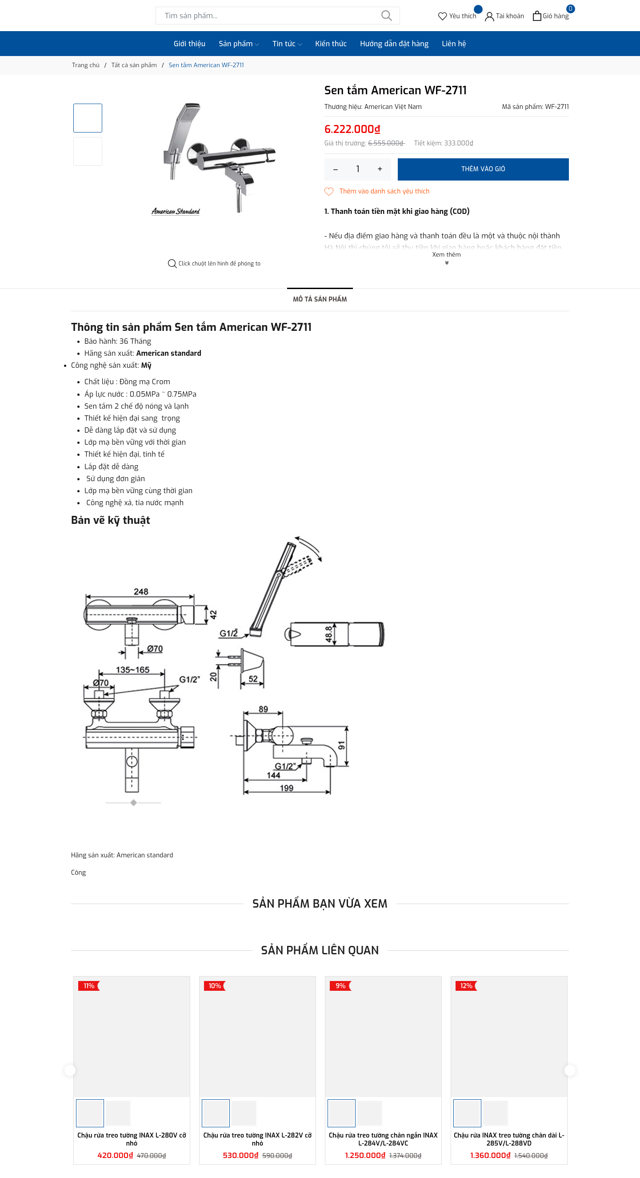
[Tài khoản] (504, 15)
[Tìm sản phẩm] (278, 15)
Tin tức (287, 44)
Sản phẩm (239, 44)
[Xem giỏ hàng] (551, 16)
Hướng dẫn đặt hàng (394, 43)
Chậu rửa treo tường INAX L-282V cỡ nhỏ (258, 1139)
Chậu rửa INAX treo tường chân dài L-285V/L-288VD (509, 1139)
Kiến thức (331, 43)
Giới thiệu (190, 43)
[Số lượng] (358, 169)
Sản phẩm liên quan (320, 950)
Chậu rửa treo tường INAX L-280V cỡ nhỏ (131, 1139)
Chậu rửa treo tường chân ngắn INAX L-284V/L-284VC (383, 1139)
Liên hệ (454, 43)
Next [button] (570, 1070)
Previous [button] (70, 1070)
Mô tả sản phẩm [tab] (320, 299)
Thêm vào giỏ (483, 169)
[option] (214, 154)
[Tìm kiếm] (386, 15)
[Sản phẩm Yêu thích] (457, 15)
